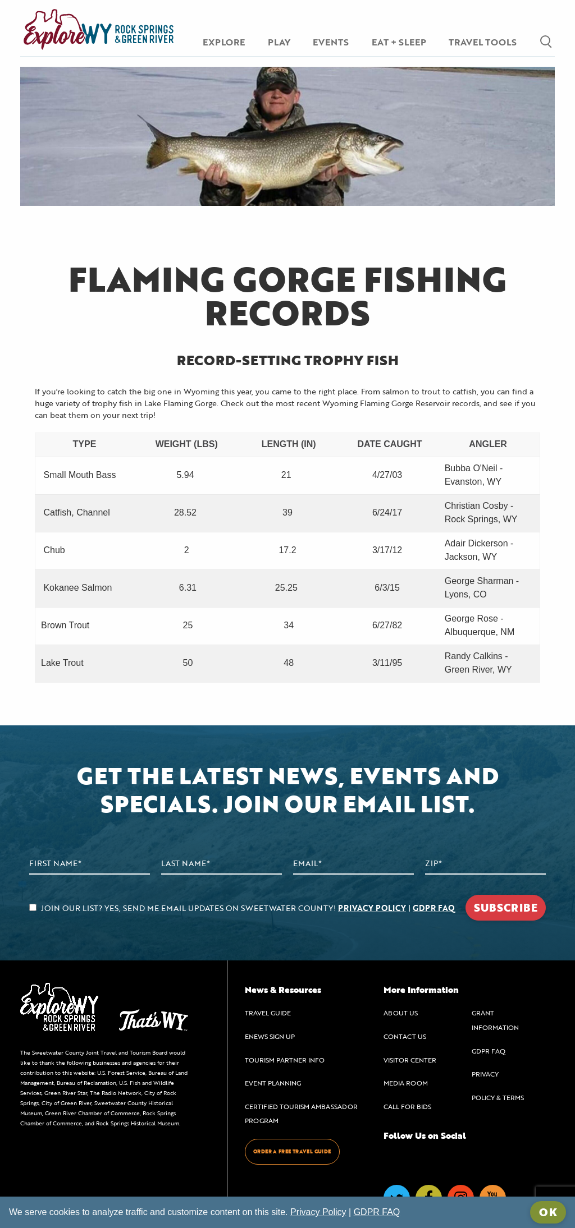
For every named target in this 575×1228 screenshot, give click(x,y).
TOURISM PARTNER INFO (285, 1060)
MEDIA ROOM (406, 1083)
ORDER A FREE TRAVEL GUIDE (292, 1151)
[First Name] (89, 864)
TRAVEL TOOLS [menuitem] (483, 42)
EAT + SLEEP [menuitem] (399, 42)
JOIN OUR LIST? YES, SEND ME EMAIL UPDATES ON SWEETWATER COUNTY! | (242, 908)
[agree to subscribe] (32, 907)
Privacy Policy (318, 1212)
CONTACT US (405, 1036)
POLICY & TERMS (498, 1097)
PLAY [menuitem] (279, 42)
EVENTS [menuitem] (331, 42)
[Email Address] (353, 864)
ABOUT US (401, 1013)
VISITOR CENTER (410, 1060)
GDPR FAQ (434, 908)
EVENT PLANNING (273, 1083)
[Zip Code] (485, 864)
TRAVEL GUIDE (268, 1013)
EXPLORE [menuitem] (224, 42)
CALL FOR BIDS (407, 1106)
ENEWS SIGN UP (270, 1036)
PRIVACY (485, 1074)
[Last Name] (221, 864)
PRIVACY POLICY (372, 908)
